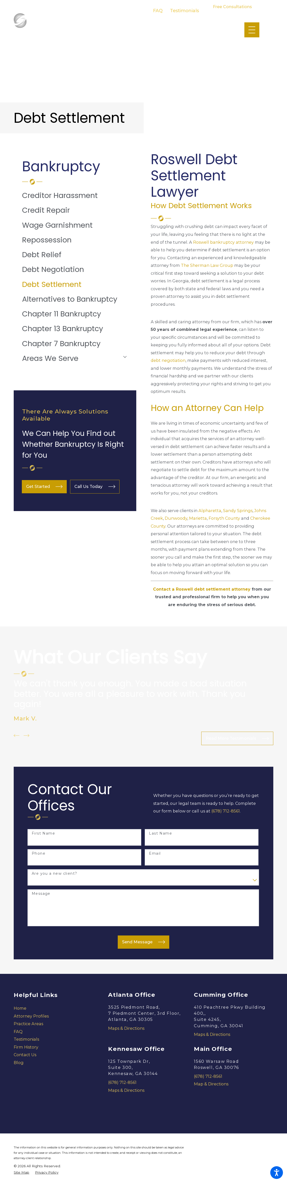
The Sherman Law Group (207, 265)
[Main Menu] (251, 29)
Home (20, 1008)
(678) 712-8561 (225, 810)
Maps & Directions (126, 1028)
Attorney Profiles (31, 1016)
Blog (19, 1062)
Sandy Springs (237, 510)
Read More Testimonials (237, 738)
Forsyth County (224, 518)
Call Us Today (94, 486)
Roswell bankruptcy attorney (223, 242)
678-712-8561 (232, 12)
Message (41, 894)
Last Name (160, 833)
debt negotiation (168, 360)
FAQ (158, 10)
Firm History (26, 1047)
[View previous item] (16, 735)
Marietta (198, 518)
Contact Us (25, 1054)
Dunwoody (176, 518)
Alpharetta (209, 510)
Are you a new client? (54, 873)
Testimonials (184, 10)
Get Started (44, 486)
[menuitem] (75, 195)
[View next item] (26, 735)
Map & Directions (211, 1083)
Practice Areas (28, 1023)
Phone (38, 853)
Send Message (143, 942)
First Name (43, 833)
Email (155, 853)
